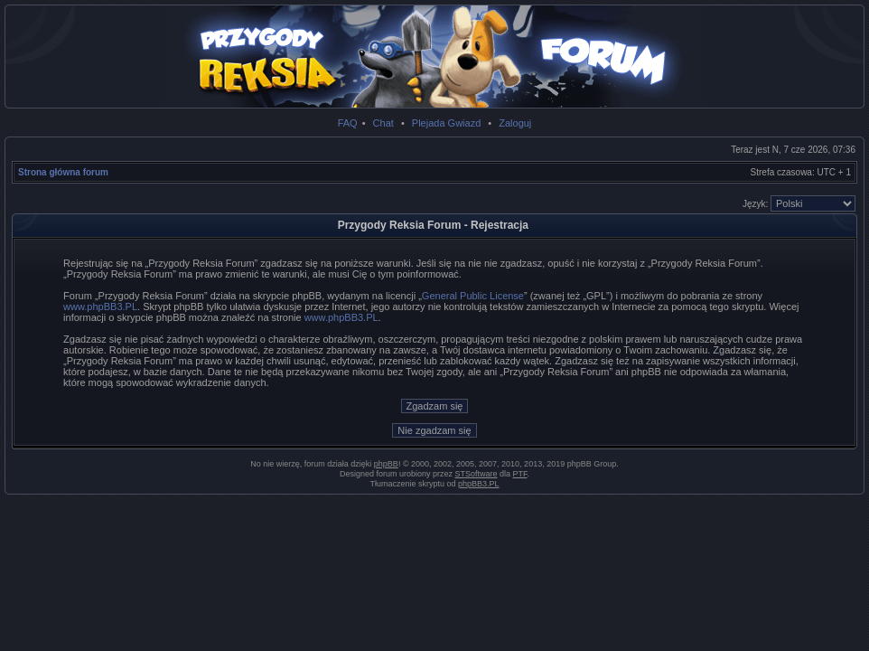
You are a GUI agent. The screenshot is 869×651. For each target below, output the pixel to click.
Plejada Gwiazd (446, 123)
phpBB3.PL (479, 483)
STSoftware (476, 473)
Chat (383, 123)
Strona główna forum (63, 172)
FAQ (348, 123)
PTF (520, 473)
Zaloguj (515, 123)
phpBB (386, 463)
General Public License (473, 295)
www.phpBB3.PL (100, 306)
